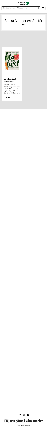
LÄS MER (8, 97)
